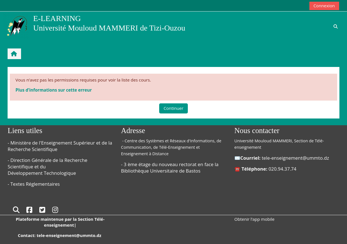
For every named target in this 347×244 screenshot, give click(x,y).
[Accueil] (16, 26)
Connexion (324, 5)
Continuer (174, 108)
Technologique (60, 173)
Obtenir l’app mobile (254, 219)
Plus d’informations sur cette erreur (53, 90)
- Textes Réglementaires (34, 184)
